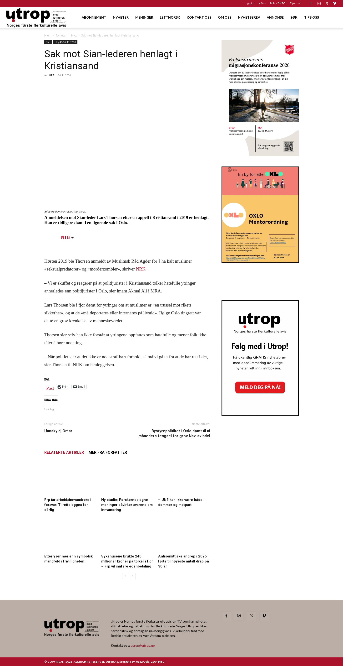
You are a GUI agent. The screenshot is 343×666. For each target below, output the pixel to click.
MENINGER (144, 17)
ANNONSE (275, 17)
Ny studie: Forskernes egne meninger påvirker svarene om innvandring (127, 505)
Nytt (74, 35)
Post (50, 387)
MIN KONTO (277, 3)
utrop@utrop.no (143, 645)
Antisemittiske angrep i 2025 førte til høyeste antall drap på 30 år (183, 561)
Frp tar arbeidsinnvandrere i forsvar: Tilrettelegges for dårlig (67, 505)
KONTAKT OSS (199, 17)
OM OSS (224, 17)
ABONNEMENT (94, 17)
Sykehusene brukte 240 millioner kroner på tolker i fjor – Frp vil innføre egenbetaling (127, 561)
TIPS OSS (311, 17)
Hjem (47, 35)
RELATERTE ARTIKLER (64, 452)
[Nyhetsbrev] (260, 414)
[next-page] (133, 576)
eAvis (262, 3)
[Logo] (36, 17)
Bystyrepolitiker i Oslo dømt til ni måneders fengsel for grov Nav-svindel (174, 433)
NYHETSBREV (249, 17)
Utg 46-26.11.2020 (65, 42)
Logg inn (249, 3)
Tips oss (295, 3)
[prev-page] (125, 576)
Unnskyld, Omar (58, 431)
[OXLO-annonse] (260, 261)
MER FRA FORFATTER (108, 452)
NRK (141, 268)
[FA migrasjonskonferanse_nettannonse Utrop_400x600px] (260, 154)
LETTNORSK (170, 17)
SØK (294, 17)
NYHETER (121, 17)
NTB (51, 75)
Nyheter (61, 35)
